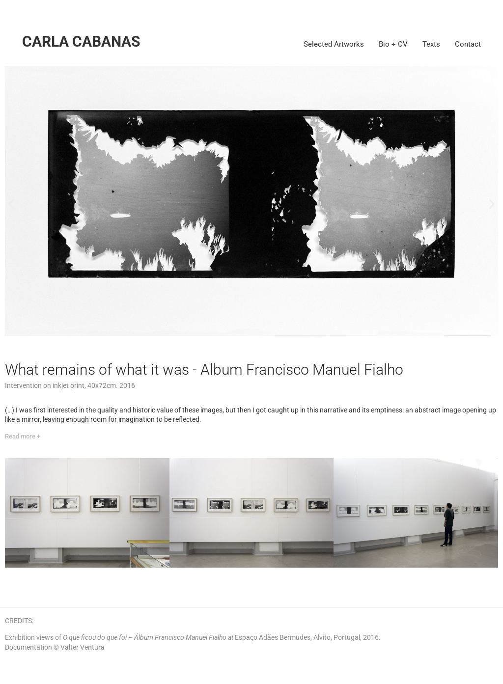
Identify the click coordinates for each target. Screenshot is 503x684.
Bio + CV (393, 44)
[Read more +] (22, 436)
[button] (11, 204)
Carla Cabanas (81, 41)
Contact (468, 44)
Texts (431, 44)
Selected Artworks (334, 44)
